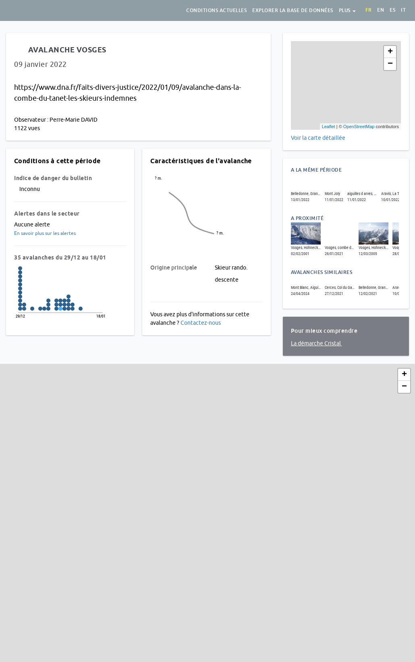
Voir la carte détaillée (318, 138)
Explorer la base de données (292, 10)
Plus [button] (347, 10)
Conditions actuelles (216, 10)
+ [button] (390, 52)
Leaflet (328, 126)
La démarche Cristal (316, 343)
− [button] (390, 64)
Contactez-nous (201, 323)
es (392, 10)
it (403, 10)
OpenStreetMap (359, 126)
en (380, 10)
